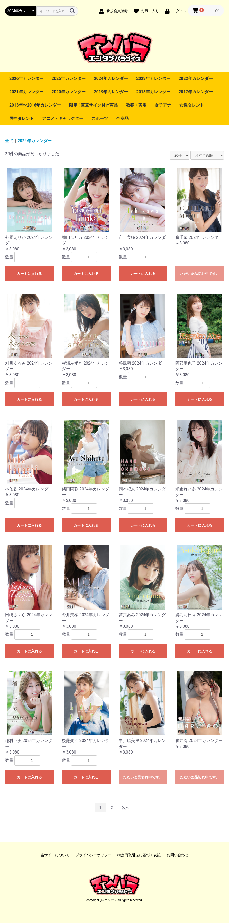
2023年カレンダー (153, 78)
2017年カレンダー (196, 91)
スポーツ (99, 118)
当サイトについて (55, 855)
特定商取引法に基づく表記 (139, 855)
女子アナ (163, 105)
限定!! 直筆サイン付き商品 (93, 105)
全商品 (122, 118)
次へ (125, 808)
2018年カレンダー (153, 91)
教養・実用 (136, 105)
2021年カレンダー (26, 91)
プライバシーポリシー (94, 855)
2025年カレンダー (69, 78)
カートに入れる (29, 274)
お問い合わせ (177, 855)
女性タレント (191, 105)
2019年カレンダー (111, 91)
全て (9, 140)
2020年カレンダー (69, 91)
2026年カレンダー (26, 78)
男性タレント (21, 118)
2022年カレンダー (196, 78)
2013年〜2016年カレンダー (35, 105)
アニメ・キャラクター (62, 118)
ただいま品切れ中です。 (199, 274)
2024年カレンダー (111, 78)
